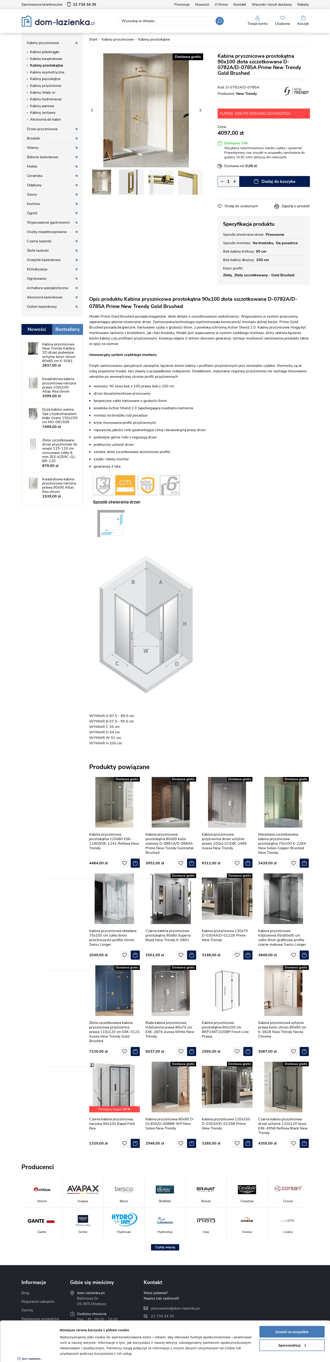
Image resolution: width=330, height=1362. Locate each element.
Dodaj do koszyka (278, 181)
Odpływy (34, 185)
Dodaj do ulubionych (241, 206)
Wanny (33, 147)
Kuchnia (33, 203)
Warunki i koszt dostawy (272, 4)
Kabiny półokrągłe (45, 51)
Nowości (202, 4)
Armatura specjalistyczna (47, 287)
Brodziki (33, 138)
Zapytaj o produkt (295, 206)
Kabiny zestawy (42, 112)
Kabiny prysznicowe (43, 42)
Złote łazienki (38, 250)
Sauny (32, 194)
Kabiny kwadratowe (46, 58)
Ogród (32, 213)
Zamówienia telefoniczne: (58, 4)
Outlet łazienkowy (42, 306)
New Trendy (246, 93)
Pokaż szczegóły (73, 1353)
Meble (32, 166)
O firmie (221, 4)
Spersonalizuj (292, 1311)
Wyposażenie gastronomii (48, 222)
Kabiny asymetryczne (47, 72)
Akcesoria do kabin (45, 119)
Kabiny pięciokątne (45, 78)
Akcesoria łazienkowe (44, 297)
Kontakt (240, 4)
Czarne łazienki (39, 241)
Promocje (182, 4)
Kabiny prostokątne (46, 65)
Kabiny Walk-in (42, 92)
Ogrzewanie (37, 278)
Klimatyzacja (37, 269)
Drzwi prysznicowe (42, 129)
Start (93, 39)
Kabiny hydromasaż (46, 99)
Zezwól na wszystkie (292, 1297)
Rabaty (303, 4)
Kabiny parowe (42, 106)
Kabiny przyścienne (45, 85)
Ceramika (34, 175)
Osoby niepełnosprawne (47, 231)
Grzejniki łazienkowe (44, 259)
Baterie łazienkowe (42, 157)
